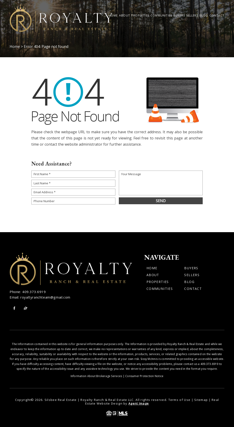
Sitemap (201, 400)
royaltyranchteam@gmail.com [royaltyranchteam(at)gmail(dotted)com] (45, 297)
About (124, 15)
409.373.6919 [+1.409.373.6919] (34, 291)
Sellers (192, 15)
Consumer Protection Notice (144, 376)
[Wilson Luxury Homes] (61, 18)
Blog (203, 15)
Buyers (179, 15)
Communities (161, 15)
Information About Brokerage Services (96, 376)
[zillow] (25, 308)
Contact (217, 15)
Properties (140, 15)
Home (113, 15)
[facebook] (14, 308)
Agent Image (138, 403)
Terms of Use (179, 400)
